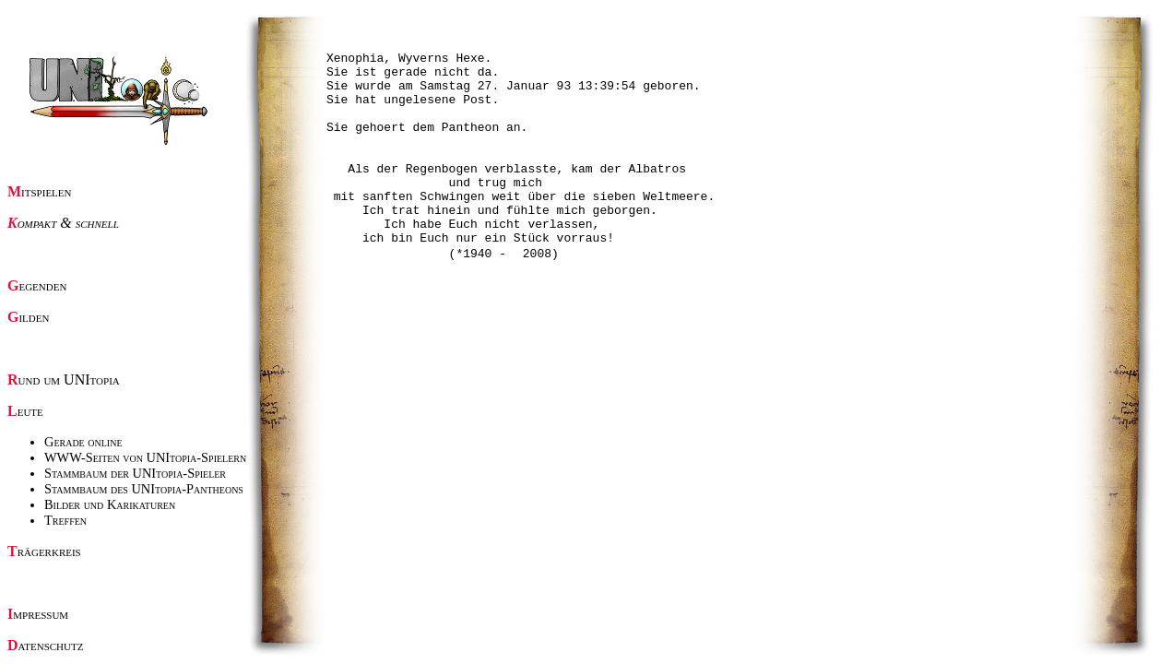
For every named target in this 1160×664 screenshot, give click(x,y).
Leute (25, 411)
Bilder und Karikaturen (109, 504)
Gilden (28, 317)
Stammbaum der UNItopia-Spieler (135, 473)
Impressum (37, 614)
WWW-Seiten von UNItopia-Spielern (145, 457)
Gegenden (36, 285)
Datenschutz (45, 645)
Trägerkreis (44, 551)
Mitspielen (39, 191)
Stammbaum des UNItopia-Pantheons (143, 488)
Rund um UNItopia (63, 379)
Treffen (65, 520)
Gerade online (83, 441)
